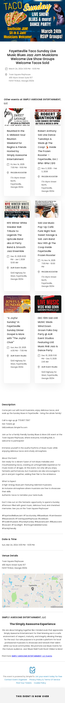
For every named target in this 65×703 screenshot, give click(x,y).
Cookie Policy (40, 683)
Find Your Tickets (24, 683)
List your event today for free (49, 676)
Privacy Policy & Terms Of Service (44, 679)
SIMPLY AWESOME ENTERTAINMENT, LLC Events (32, 656)
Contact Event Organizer (15, 679)
